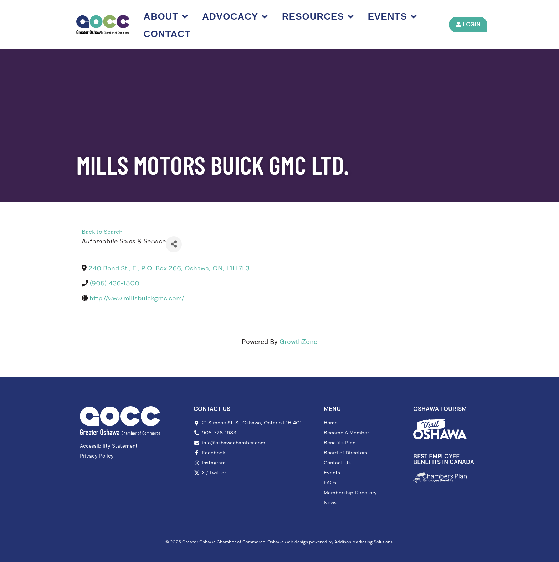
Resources (318, 16)
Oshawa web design (287, 542)
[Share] (174, 244)
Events (392, 16)
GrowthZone (298, 342)
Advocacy (235, 16)
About (166, 16)
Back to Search (102, 231)
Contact (167, 34)
